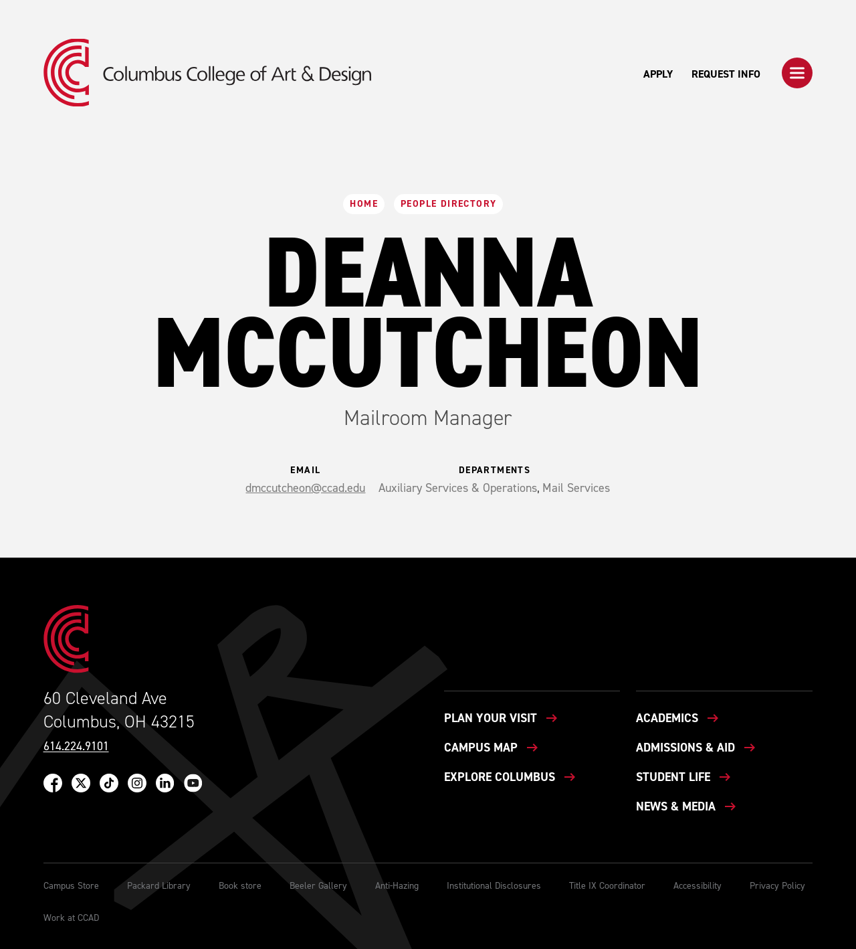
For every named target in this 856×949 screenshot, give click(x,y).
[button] (797, 73)
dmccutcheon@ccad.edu (305, 488)
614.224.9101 (76, 747)
